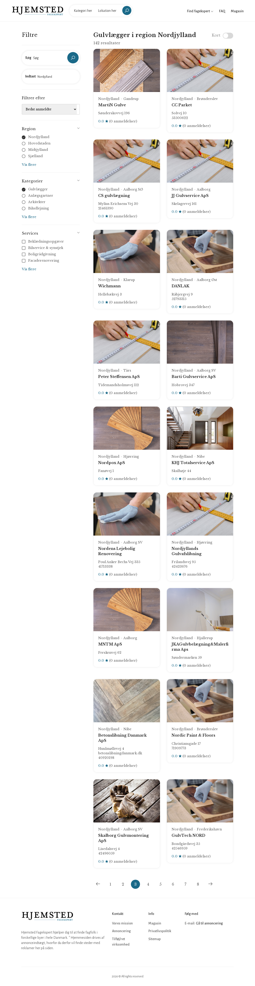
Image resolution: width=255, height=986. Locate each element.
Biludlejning (38, 208)
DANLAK (180, 286)
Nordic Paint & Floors (193, 735)
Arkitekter (36, 202)
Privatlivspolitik (159, 931)
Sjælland (35, 156)
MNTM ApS (110, 644)
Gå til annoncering (209, 923)
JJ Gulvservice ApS (190, 195)
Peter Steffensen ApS (119, 376)
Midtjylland (38, 150)
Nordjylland (38, 137)
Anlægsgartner (40, 196)
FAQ (222, 11)
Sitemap (154, 939)
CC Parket (182, 105)
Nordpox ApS (111, 462)
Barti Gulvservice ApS (194, 376)
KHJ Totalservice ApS (193, 462)
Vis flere (29, 164)
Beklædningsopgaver (43, 241)
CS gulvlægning (114, 195)
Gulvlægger (38, 189)
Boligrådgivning (39, 254)
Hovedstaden (39, 143)
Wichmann (109, 286)
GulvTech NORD (188, 835)
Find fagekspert (200, 11)
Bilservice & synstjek (43, 248)
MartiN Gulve (112, 105)
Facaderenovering (41, 260)
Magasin (237, 11)
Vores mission (122, 923)
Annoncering (121, 931)
